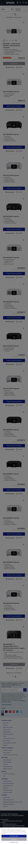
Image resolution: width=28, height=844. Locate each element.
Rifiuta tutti (14, 839)
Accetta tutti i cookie (14, 836)
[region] (14, 835)
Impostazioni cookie (14, 842)
